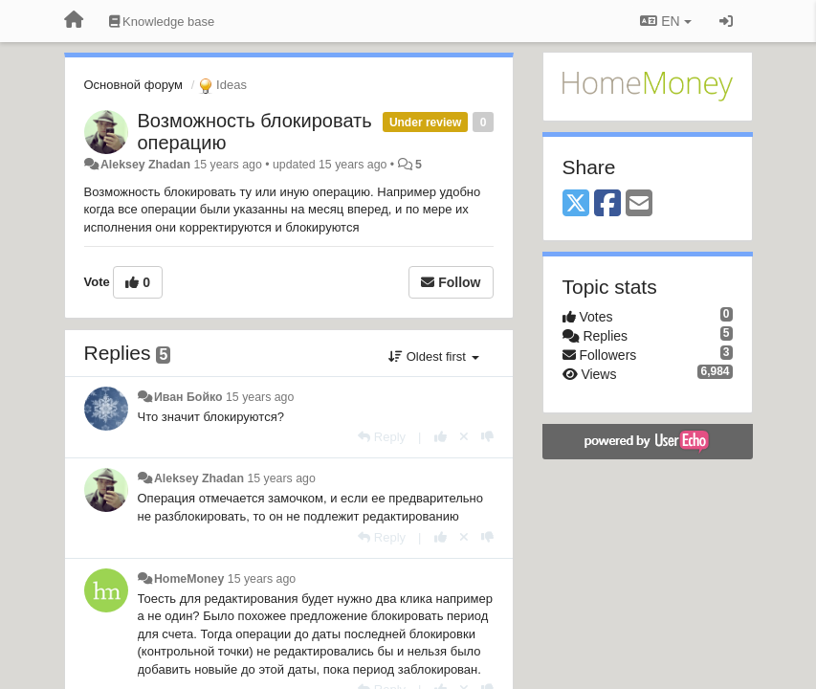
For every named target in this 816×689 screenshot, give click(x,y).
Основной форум (134, 85)
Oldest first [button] (433, 356)
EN (665, 21)
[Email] (639, 204)
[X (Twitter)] (575, 204)
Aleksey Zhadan (145, 164)
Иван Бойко (188, 397)
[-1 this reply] (487, 437)
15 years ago (260, 397)
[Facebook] (607, 204)
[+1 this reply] (440, 437)
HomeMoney (189, 579)
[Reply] (382, 437)
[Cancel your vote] (464, 437)
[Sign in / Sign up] (726, 21)
